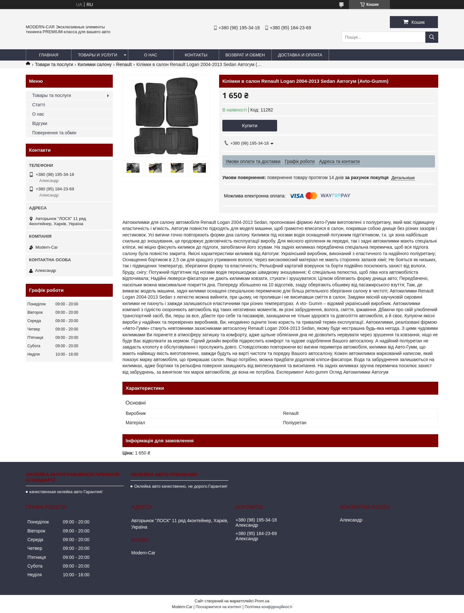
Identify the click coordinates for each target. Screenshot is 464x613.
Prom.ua (262, 601)
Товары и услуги (97, 55)
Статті (38, 104)
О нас (150, 55)
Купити (249, 125)
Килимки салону (94, 64)
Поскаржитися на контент (218, 607)
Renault (124, 64)
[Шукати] (431, 37)
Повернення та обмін (54, 132)
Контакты (196, 55)
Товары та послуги (51, 95)
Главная (48, 55)
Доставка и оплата (300, 55)
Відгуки (39, 123)
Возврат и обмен (245, 55)
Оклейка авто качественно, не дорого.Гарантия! (180, 486)
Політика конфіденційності (268, 607)
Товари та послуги (54, 64)
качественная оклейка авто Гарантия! (65, 491)
